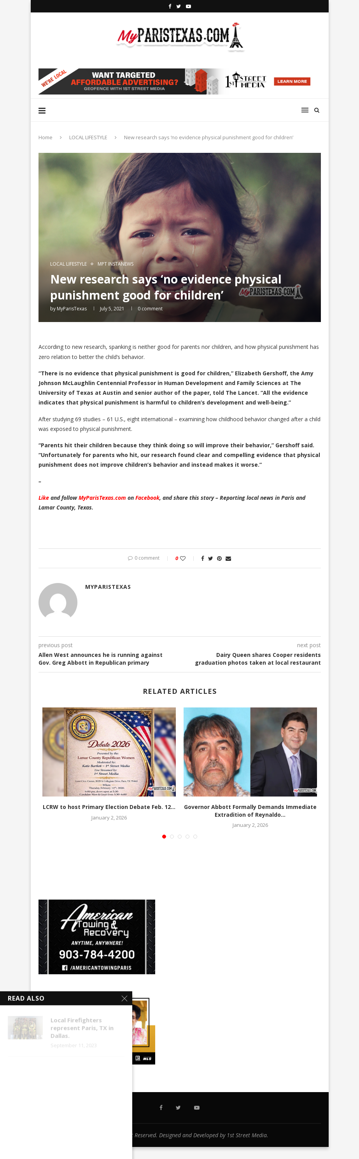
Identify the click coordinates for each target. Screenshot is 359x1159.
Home (46, 137)
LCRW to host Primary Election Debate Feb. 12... (109, 807)
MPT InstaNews (115, 264)
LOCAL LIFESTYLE (88, 137)
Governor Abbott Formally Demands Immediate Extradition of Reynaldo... (250, 810)
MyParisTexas (72, 308)
